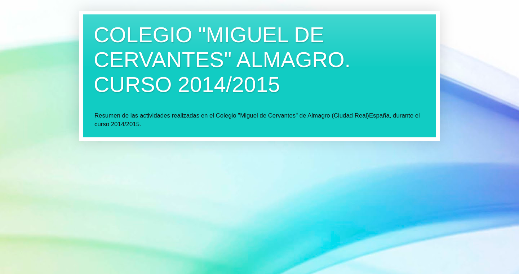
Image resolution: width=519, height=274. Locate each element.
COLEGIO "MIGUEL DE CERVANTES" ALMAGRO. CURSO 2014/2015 (222, 60)
